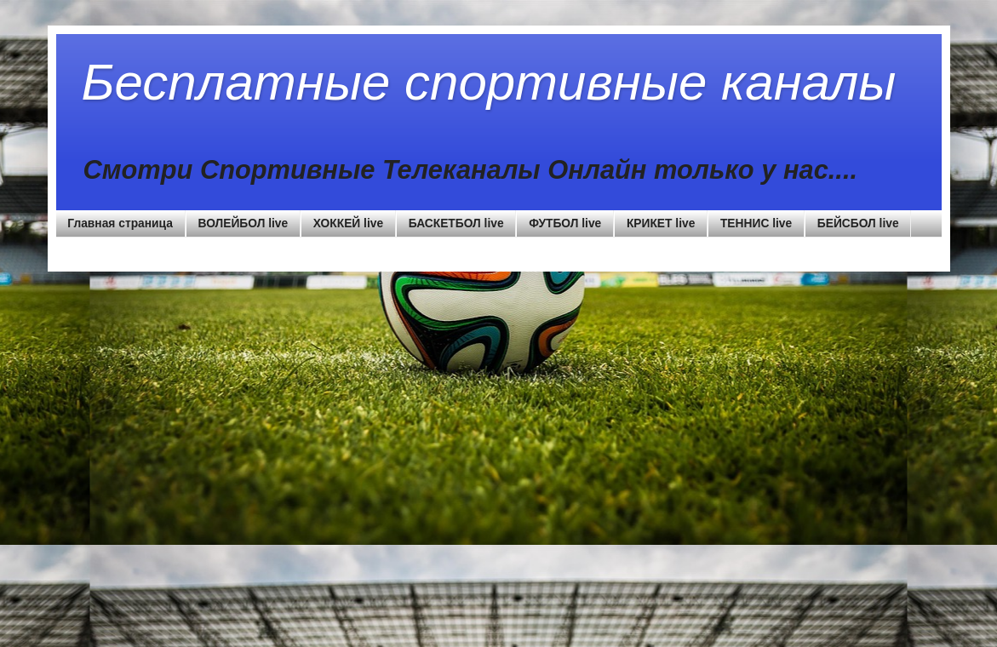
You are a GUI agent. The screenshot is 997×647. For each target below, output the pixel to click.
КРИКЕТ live (661, 223)
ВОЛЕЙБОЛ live (243, 223)
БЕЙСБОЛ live (858, 223)
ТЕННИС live (756, 223)
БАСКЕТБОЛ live (456, 223)
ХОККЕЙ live (348, 223)
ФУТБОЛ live (565, 223)
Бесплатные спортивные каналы (489, 82)
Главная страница (120, 223)
